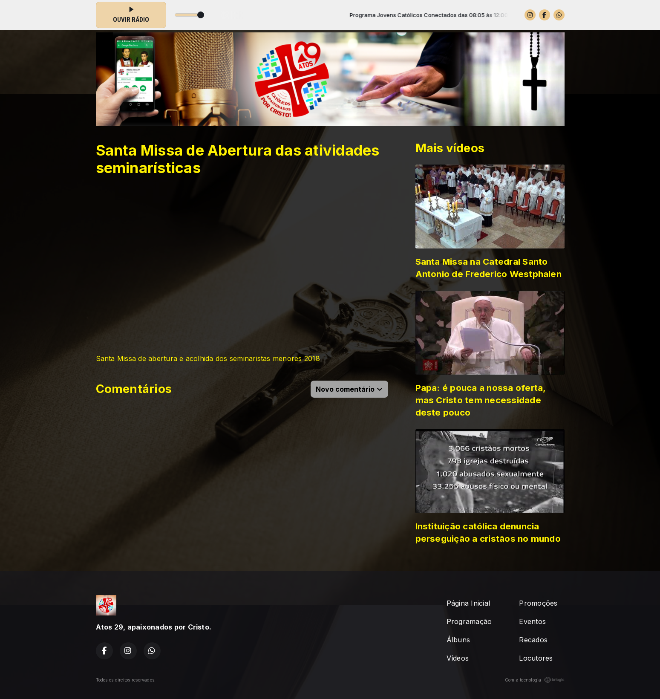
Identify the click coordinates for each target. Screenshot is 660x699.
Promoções (538, 603)
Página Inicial (468, 603)
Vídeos (458, 658)
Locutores (536, 658)
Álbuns (458, 639)
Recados (533, 639)
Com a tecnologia (535, 680)
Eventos (532, 621)
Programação (469, 621)
